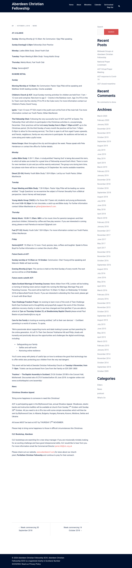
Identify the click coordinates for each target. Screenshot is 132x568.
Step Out (110, 7)
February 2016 (103, 295)
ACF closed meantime (106, 84)
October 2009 (102, 371)
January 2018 (103, 226)
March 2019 (102, 167)
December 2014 (103, 354)
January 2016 (103, 299)
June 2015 (101, 329)
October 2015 (102, 311)
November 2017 (103, 235)
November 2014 (103, 358)
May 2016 (101, 282)
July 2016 (101, 273)
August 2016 (102, 269)
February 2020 (103, 120)
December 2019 (103, 129)
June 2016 (101, 277)
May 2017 (101, 243)
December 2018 (103, 180)
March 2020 (102, 116)
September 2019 (104, 141)
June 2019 (101, 154)
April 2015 (101, 337)
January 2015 (103, 350)
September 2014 (104, 367)
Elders (99, 385)
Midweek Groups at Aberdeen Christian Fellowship (105, 54)
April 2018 (101, 214)
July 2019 (101, 150)
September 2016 (104, 265)
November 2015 (103, 307)
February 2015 (103, 345)
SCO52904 (16, 564)
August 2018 (102, 197)
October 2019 (102, 137)
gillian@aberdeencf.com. (46, 206)
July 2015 (101, 324)
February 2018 (103, 222)
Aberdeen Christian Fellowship (28, 6)
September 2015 (104, 316)
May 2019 (101, 158)
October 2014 (102, 363)
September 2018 (104, 192)
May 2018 (101, 209)
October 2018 (102, 188)
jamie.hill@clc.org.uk (63, 446)
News (35, 26)
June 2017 (101, 239)
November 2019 (103, 133)
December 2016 (103, 252)
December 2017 (103, 231)
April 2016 (101, 286)
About (79, 5)
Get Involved (108, 5)
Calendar (98, 5)
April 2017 (101, 248)
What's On (101, 398)
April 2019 (101, 163)
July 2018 (101, 201)
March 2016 (102, 290)
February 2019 (103, 171)
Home (71, 5)
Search (100, 27)
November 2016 (103, 256)
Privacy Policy (35, 564)
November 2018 (103, 184)
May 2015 (101, 333)
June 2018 (101, 205)
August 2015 (102, 320)
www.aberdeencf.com (45, 452)
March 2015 (102, 341)
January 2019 (103, 175)
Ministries (87, 5)
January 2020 (103, 124)
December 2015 (103, 303)
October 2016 (102, 260)
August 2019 (102, 146)
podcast (100, 393)
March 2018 (102, 218)
